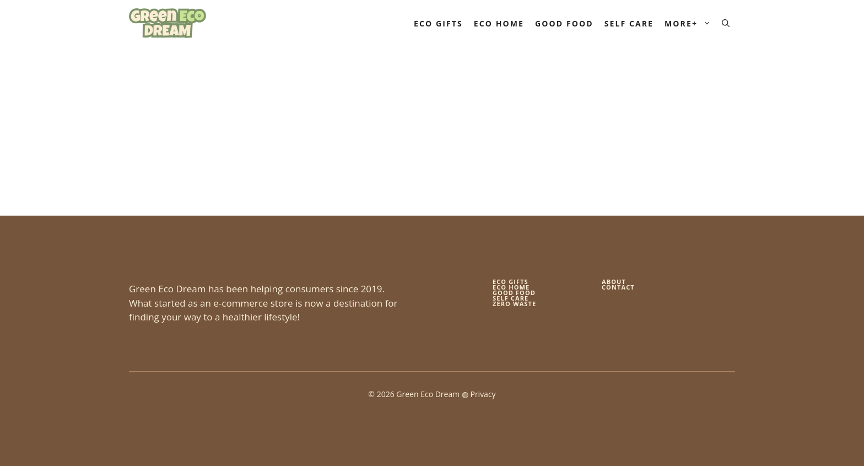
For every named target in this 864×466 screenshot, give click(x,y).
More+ (690, 23)
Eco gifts (510, 281)
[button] (725, 23)
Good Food (564, 23)
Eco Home (499, 23)
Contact (618, 287)
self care (510, 298)
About (614, 281)
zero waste (514, 303)
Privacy (482, 394)
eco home (511, 287)
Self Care (629, 23)
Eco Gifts (438, 23)
